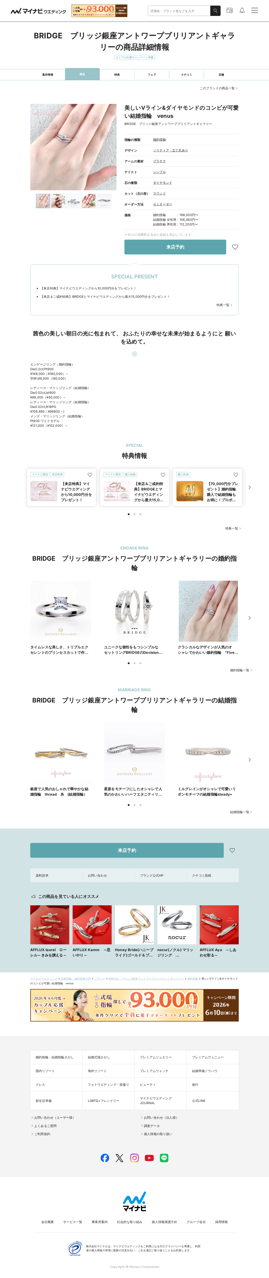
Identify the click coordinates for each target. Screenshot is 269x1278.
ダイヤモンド (162, 182)
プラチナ (159, 161)
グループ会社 (196, 1216)
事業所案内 (100, 1216)
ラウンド (159, 193)
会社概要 (47, 1216)
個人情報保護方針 (164, 1216)
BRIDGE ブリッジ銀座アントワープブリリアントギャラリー (146, 973)
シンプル (159, 172)
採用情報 (221, 1216)
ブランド (99, 973)
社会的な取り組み (129, 1216)
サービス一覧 (72, 1216)
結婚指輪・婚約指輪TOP (76, 973)
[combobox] (179, 11)
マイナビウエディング (44, 973)
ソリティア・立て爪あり (170, 150)
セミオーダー (162, 204)
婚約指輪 (159, 139)
